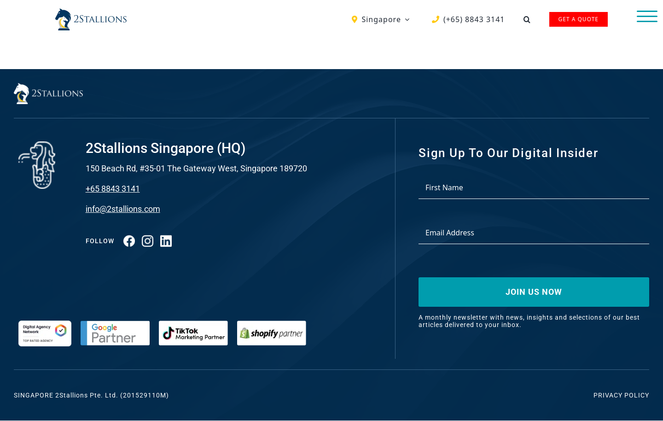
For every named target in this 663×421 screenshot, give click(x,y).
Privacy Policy (621, 395)
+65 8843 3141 (113, 188)
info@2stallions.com (123, 209)
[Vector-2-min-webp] (91, 12)
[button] (527, 19)
